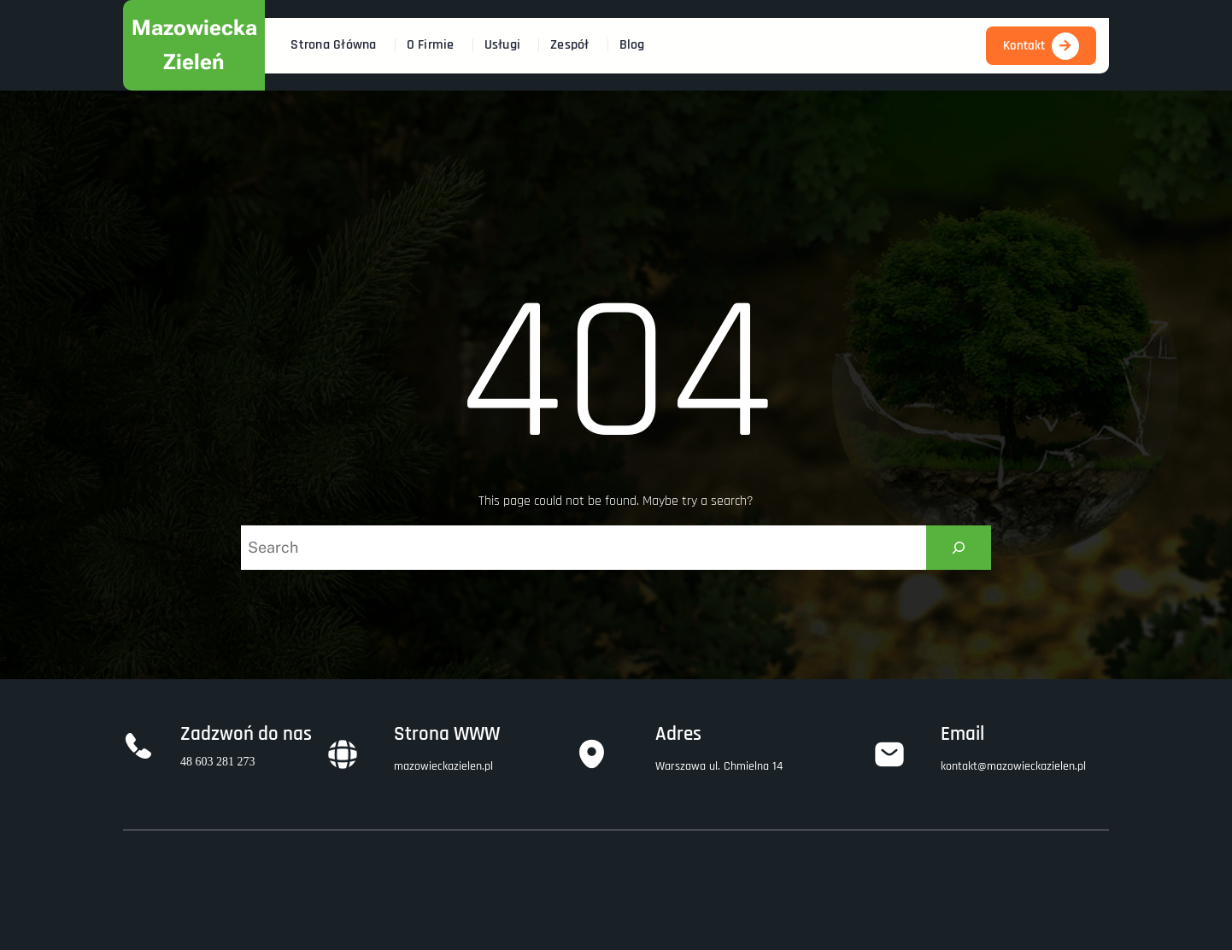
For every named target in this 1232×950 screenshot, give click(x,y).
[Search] (958, 547)
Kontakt (1024, 46)
